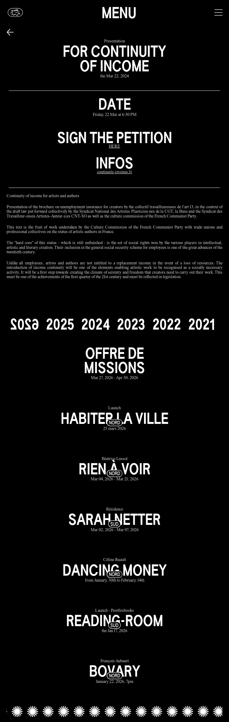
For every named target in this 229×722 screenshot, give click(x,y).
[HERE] (114, 147)
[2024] (95, 324)
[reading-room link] (115, 621)
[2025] (60, 324)
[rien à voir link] (115, 469)
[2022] (166, 324)
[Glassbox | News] (15, 12)
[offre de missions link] (115, 363)
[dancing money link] (115, 571)
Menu (119, 12)
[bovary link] (115, 672)
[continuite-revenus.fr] (114, 172)
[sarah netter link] (115, 520)
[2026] (24, 324)
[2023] (131, 324)
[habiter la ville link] (115, 419)
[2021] (201, 324)
